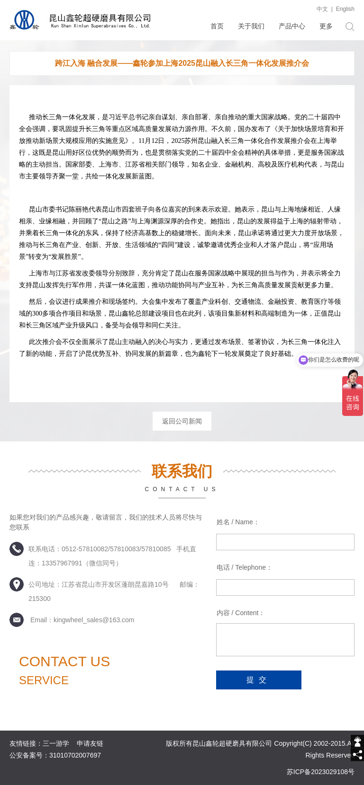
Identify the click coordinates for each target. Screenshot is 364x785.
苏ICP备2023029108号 (321, 772)
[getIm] (357, 741)
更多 (326, 26)
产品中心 (292, 26)
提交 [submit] (258, 680)
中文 (322, 9)
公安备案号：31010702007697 (55, 755)
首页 (217, 26)
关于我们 (251, 26)
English (345, 9)
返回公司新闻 (182, 421)
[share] (357, 754)
